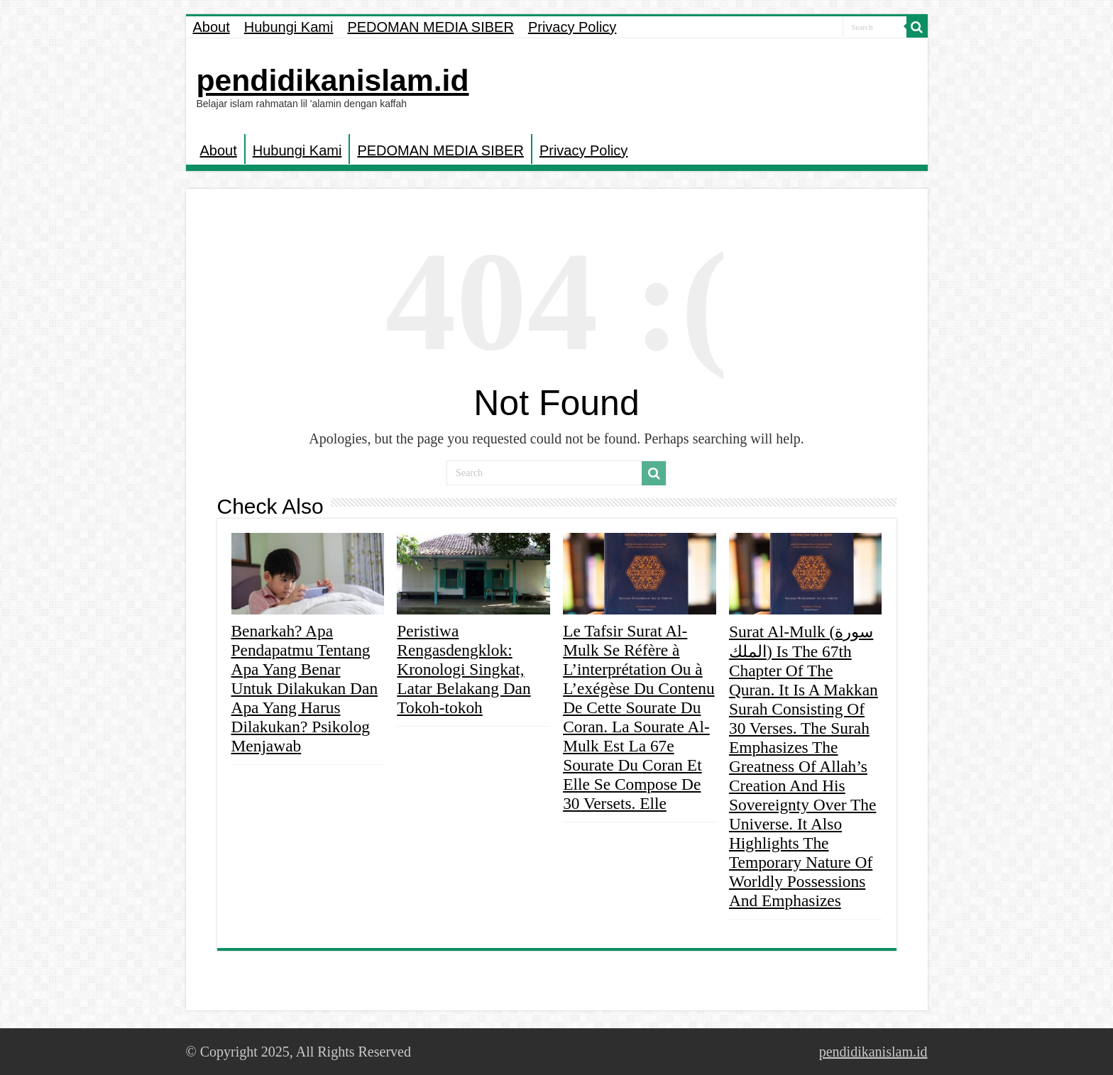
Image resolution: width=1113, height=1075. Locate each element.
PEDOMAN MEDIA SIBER (430, 27)
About (211, 27)
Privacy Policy (572, 27)
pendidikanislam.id (333, 80)
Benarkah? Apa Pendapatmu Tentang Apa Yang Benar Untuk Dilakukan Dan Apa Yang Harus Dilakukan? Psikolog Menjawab (304, 688)
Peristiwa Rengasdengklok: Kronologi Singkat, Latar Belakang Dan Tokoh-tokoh (463, 669)
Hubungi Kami (289, 27)
